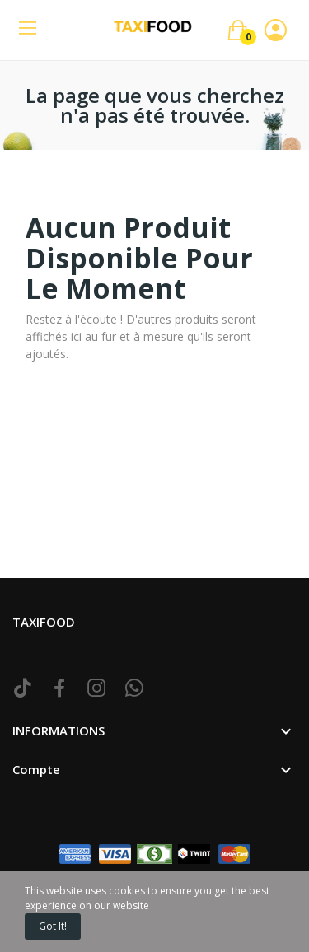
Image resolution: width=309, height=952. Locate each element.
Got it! (53, 926)
